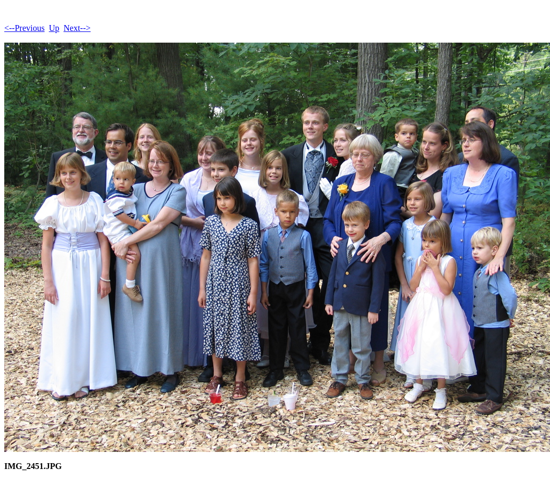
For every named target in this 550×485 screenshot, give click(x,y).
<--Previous (24, 28)
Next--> (77, 28)
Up (54, 28)
